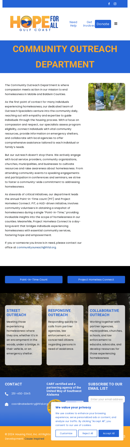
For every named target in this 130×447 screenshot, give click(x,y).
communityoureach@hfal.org (36, 247)
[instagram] (115, 3)
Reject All (88, 433)
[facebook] (109, 3)
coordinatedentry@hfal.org (30, 404)
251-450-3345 (21, 393)
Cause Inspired (34, 439)
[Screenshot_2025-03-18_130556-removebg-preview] (34, 9)
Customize (66, 433)
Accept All (109, 433)
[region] (87, 421)
